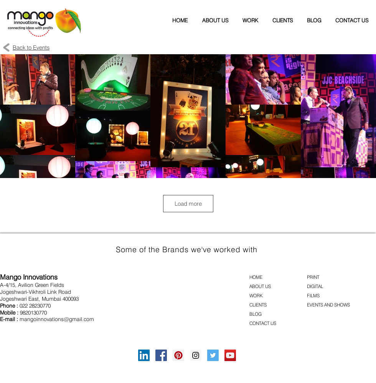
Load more (188, 203)
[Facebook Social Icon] (161, 355)
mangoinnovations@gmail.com (57, 319)
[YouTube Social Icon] (230, 355)
